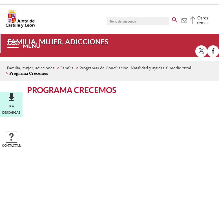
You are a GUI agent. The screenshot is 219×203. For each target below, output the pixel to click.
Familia (67, 67)
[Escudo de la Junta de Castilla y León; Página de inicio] (20, 26)
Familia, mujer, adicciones (30, 67)
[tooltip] (184, 19)
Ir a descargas (11, 109)
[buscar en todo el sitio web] (174, 19)
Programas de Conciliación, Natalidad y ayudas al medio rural (135, 67)
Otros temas (203, 20)
